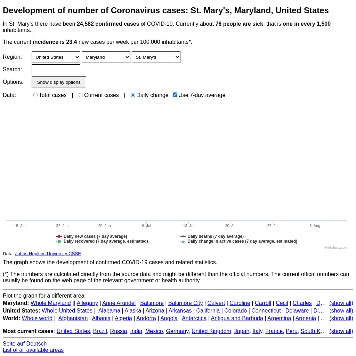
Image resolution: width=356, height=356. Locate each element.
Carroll (263, 303)
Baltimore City (185, 303)
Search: (12, 69)
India (136, 331)
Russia (118, 331)
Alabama (109, 311)
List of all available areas (33, 350)
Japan (242, 331)
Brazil (100, 331)
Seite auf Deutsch (25, 344)
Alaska (132, 311)
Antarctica (194, 318)
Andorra (146, 318)
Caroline (239, 303)
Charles (302, 303)
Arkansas (180, 311)
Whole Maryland (51, 303)
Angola (169, 318)
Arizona (154, 311)
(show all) (341, 303)
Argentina (279, 318)
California (208, 311)
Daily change (150, 95)
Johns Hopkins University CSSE (48, 253)
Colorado (235, 311)
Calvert (216, 303)
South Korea (316, 331)
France (274, 331)
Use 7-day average (199, 95)
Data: (9, 95)
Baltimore (152, 303)
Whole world (37, 318)
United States (73, 331)
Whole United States (67, 311)
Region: (12, 57)
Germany (177, 331)
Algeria (123, 318)
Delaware (297, 311)
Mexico (154, 331)
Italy (257, 331)
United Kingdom (211, 331)
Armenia (306, 318)
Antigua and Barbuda (237, 318)
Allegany (87, 303)
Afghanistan (73, 318)
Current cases (99, 95)
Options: (13, 82)
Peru (292, 331)
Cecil (282, 303)
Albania (101, 318)
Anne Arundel (119, 303)
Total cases (50, 95)
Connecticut (266, 311)
